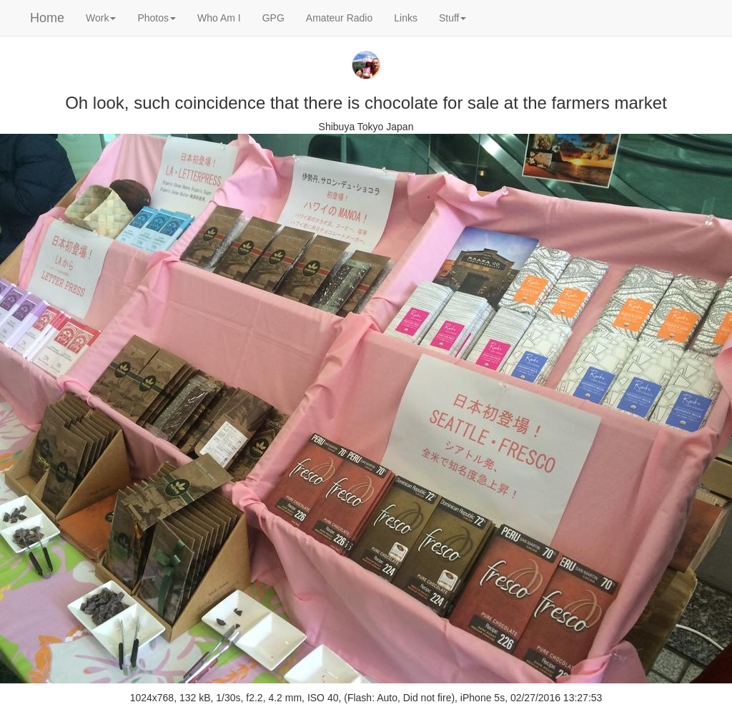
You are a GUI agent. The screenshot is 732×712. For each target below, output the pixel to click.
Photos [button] (156, 18)
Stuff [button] (453, 18)
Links (405, 18)
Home (47, 18)
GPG (273, 18)
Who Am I (219, 18)
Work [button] (101, 18)
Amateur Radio (339, 18)
